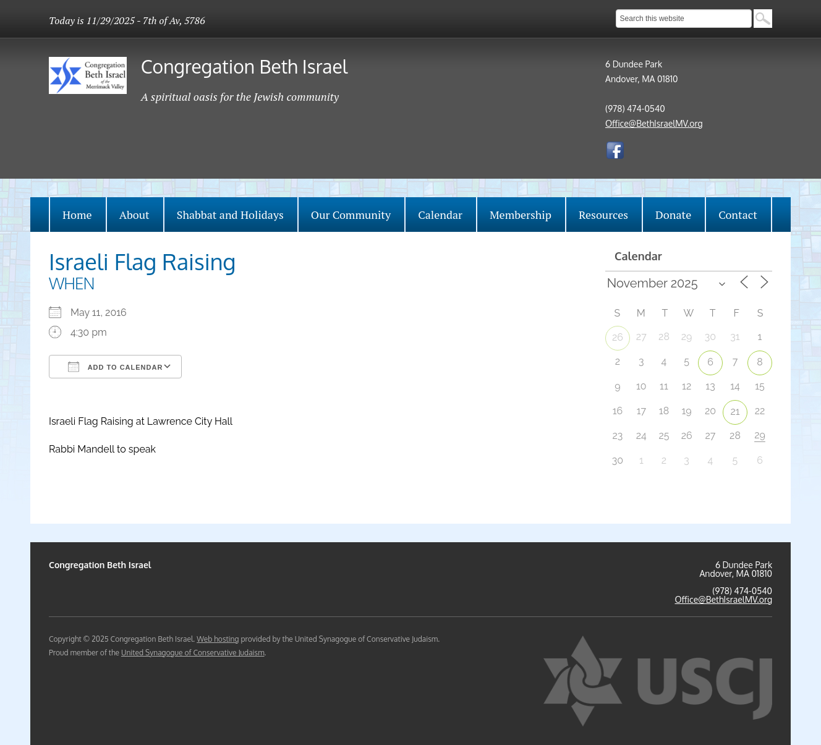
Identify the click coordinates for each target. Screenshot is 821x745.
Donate (673, 214)
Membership (520, 214)
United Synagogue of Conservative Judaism (193, 652)
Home (77, 214)
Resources (603, 214)
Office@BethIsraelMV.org (654, 123)
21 (734, 411)
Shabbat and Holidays (230, 214)
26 (617, 337)
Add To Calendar (115, 366)
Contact (737, 214)
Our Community (351, 214)
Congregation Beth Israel (244, 66)
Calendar (440, 214)
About (134, 214)
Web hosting (218, 639)
